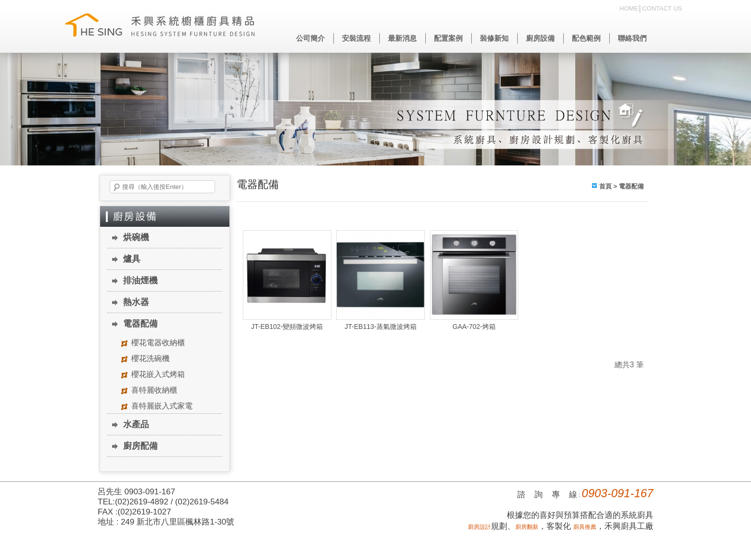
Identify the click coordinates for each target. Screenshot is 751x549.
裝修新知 (494, 38)
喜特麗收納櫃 (154, 390)
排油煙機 (140, 280)
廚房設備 (540, 38)
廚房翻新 (526, 527)
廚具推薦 (584, 527)
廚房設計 (479, 527)
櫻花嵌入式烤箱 (158, 374)
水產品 (136, 424)
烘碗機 (136, 237)
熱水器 (136, 302)
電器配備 (140, 323)
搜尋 (117, 187)
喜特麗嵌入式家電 (162, 406)
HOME (629, 8)
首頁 (605, 186)
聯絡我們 (632, 38)
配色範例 (586, 38)
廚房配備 (140, 446)
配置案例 (448, 38)
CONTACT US (662, 8)
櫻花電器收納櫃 (158, 343)
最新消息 (402, 38)
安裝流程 (356, 38)
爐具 (131, 259)
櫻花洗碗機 (150, 358)
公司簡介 (310, 38)
